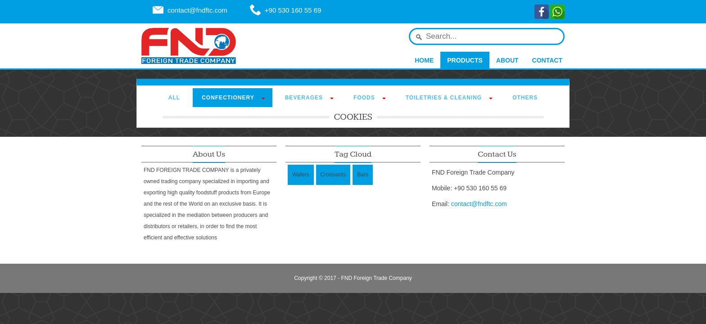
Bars (362, 174)
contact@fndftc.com (197, 10)
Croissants (333, 174)
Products (465, 60)
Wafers (300, 174)
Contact (547, 60)
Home (424, 60)
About (507, 60)
